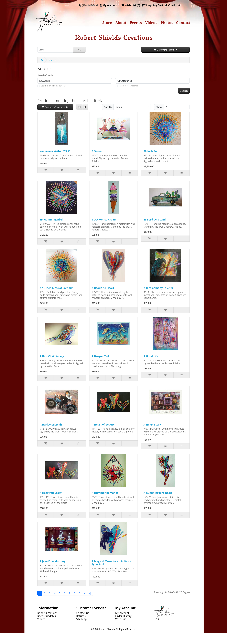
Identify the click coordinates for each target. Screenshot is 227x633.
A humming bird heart (157, 492)
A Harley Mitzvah (51, 424)
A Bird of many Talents (158, 288)
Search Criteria (45, 75)
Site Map (81, 619)
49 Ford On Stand (154, 219)
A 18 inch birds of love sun (56, 288)
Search (52, 60)
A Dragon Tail (100, 356)
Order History (123, 616)
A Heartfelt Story (51, 492)
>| (90, 593)
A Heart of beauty (103, 424)
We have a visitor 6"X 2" (55, 151)
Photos (167, 22)
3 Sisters (97, 151)
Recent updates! (46, 616)
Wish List (120, 619)
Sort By (108, 107)
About (120, 22)
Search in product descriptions (53, 86)
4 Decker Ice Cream (104, 219)
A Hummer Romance (105, 492)
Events (136, 22)
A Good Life (150, 356)
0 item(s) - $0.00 (164, 49)
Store (107, 22)
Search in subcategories (128, 86)
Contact (183, 22)
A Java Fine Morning (52, 561)
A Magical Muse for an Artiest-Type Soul (111, 562)
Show (159, 107)
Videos (151, 22)
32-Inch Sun (151, 151)
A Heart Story (152, 424)
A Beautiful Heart (103, 288)
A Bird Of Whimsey (52, 356)
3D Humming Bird (51, 219)
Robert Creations (47, 613)
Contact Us (82, 613)
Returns (81, 616)
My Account (122, 613)
